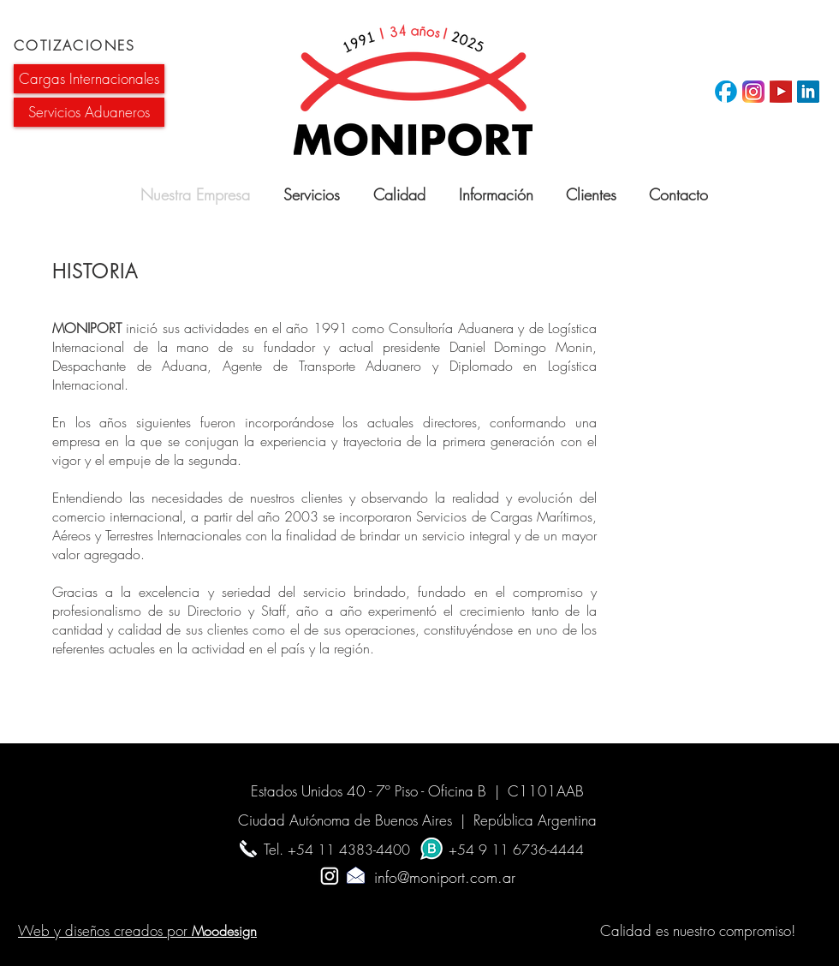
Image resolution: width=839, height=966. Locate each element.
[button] (89, 78)
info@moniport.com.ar (419, 877)
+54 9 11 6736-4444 (516, 849)
